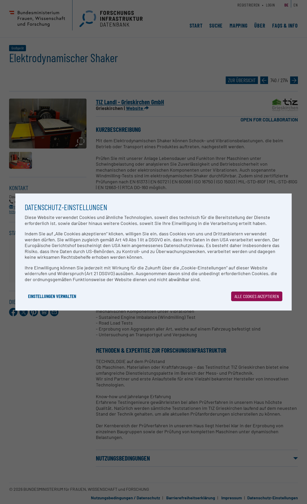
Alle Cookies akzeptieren (257, 296)
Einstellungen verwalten (52, 296)
